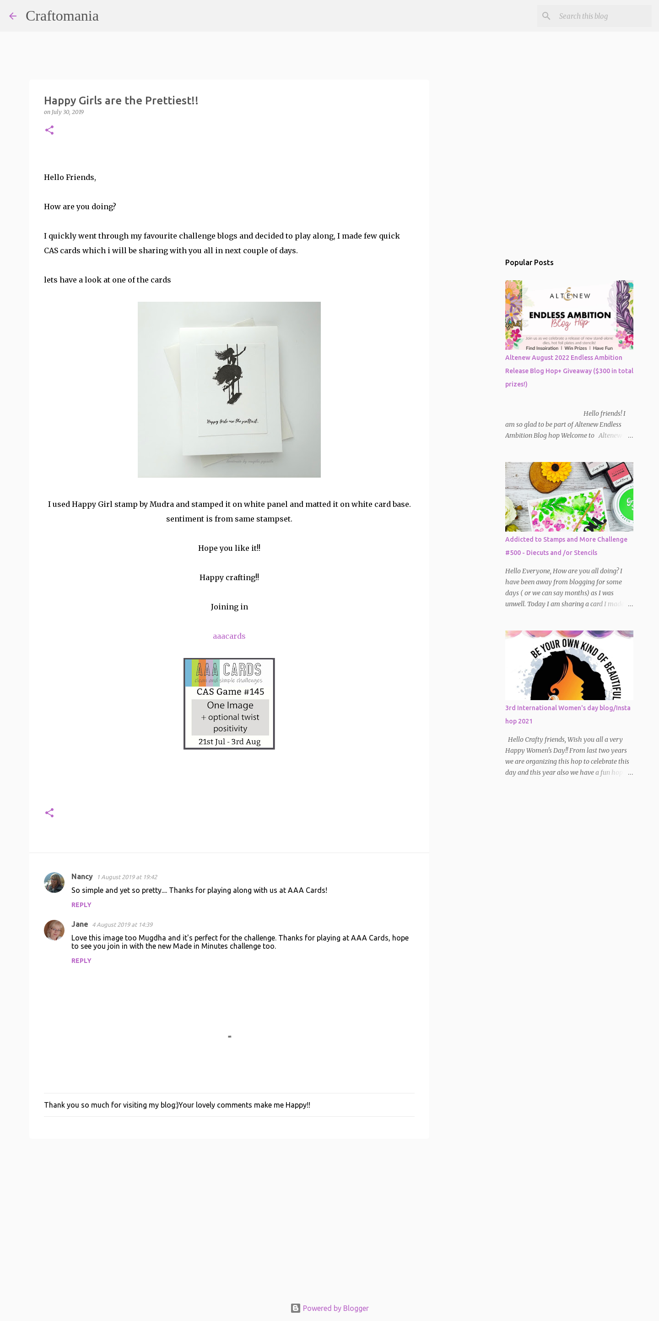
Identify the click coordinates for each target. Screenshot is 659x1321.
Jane (79, 924)
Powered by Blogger (329, 1308)
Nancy (82, 876)
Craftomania (62, 15)
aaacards (229, 636)
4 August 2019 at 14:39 (122, 924)
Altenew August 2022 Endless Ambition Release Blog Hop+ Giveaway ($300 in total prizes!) (569, 371)
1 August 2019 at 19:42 (127, 877)
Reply (81, 904)
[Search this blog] (604, 16)
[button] (49, 131)
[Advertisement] (229, 1216)
